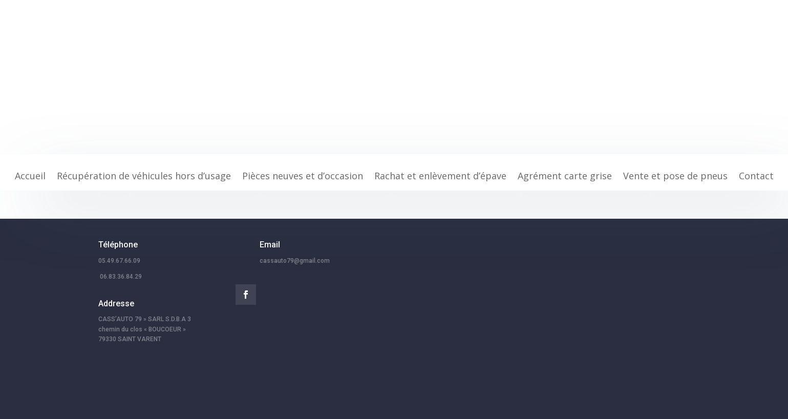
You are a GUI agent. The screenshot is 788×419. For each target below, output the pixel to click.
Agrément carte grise (565, 177)
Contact (756, 177)
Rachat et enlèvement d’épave (440, 177)
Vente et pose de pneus (675, 177)
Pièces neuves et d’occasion (302, 177)
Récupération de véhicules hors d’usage (144, 177)
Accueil (30, 177)
